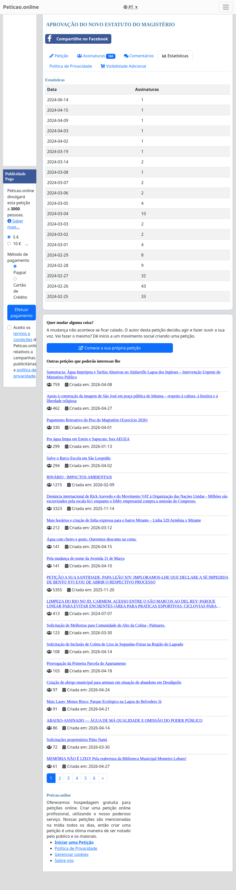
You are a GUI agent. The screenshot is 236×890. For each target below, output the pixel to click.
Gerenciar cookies (72, 854)
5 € (16, 237)
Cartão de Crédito (20, 291)
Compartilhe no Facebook (76, 38)
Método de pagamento (18, 257)
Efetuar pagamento (22, 312)
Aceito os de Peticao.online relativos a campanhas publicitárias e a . (26, 352)
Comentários (139, 56)
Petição (58, 56)
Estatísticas (175, 56)
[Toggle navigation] (226, 7)
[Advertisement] (19, 90)
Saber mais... (15, 224)
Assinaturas (96, 56)
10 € (17, 243)
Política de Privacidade (70, 66)
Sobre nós (64, 860)
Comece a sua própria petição (110, 348)
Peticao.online (21, 7)
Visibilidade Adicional (123, 66)
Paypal (19, 272)
